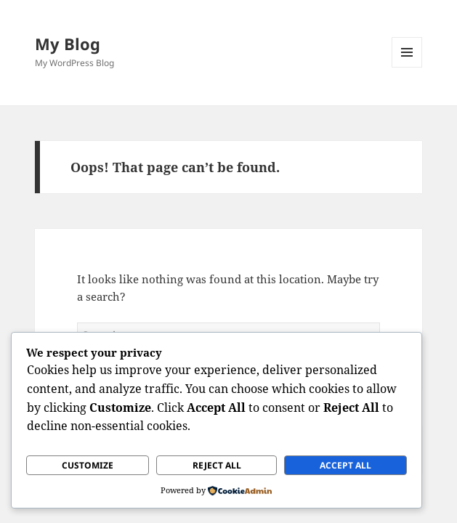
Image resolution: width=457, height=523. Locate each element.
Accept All (345, 465)
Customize (87, 465)
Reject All (217, 465)
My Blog (67, 43)
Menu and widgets (407, 67)
